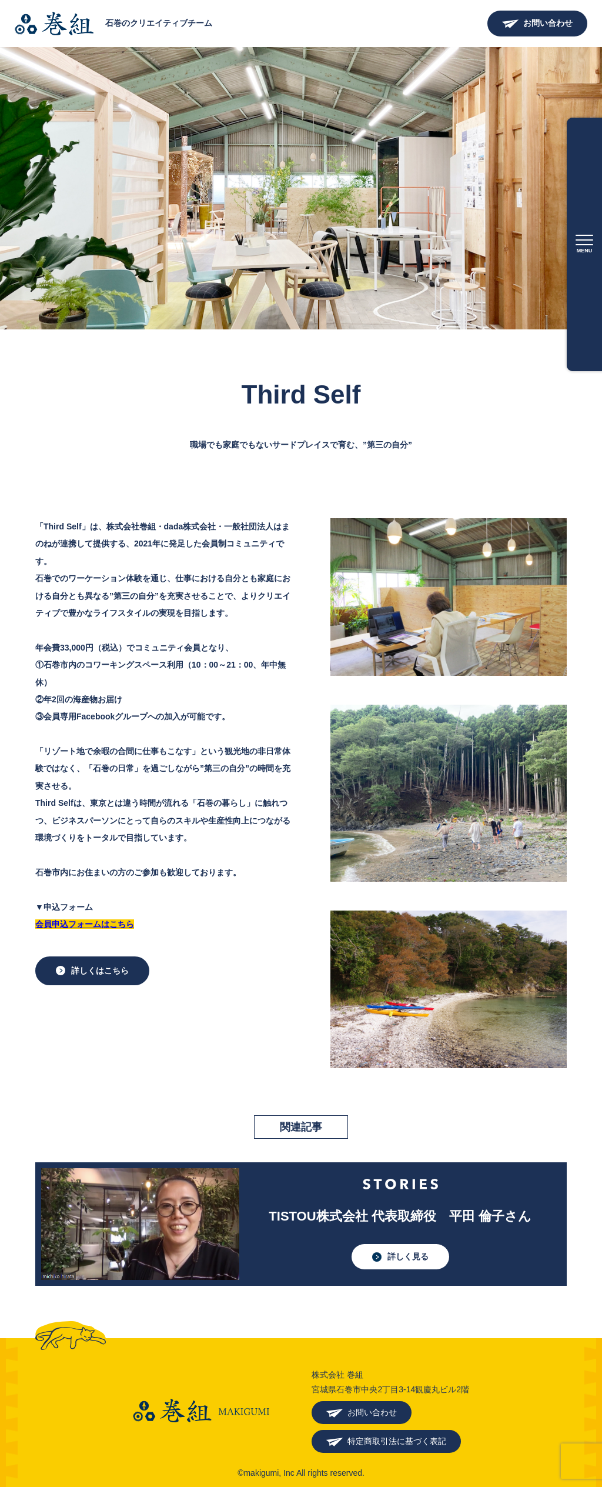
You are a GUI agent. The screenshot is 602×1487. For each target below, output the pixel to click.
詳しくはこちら (100, 970)
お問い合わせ (548, 23)
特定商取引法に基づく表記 (396, 1441)
